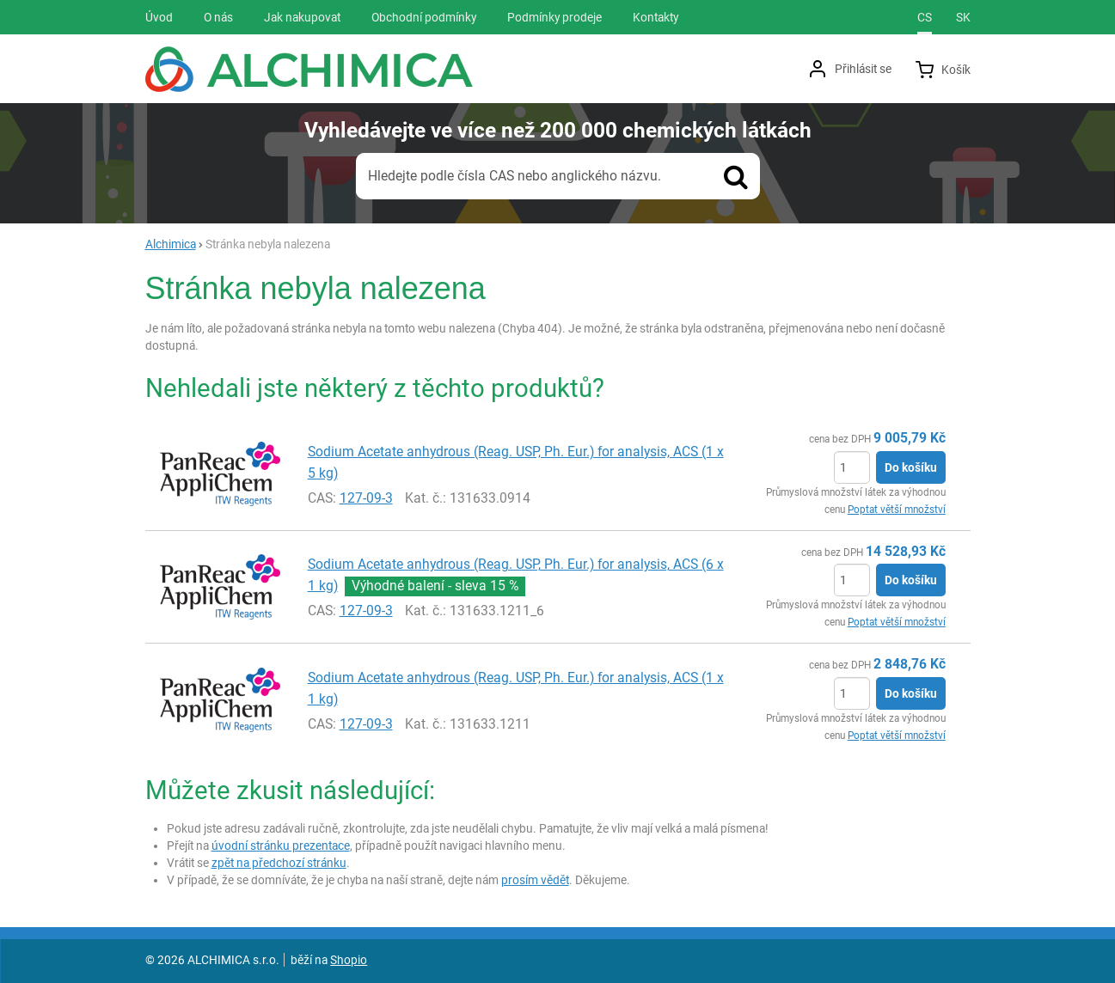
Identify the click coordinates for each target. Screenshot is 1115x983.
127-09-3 (366, 498)
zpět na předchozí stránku (278, 863)
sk (963, 17)
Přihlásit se (863, 69)
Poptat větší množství (897, 510)
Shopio (348, 960)
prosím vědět (535, 880)
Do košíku (911, 467)
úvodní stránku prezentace (280, 845)
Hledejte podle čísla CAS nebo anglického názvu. (514, 176)
